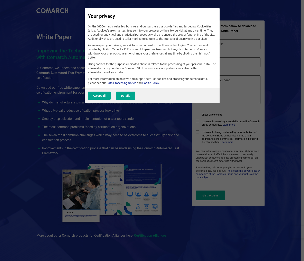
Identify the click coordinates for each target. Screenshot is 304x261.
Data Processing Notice (121, 83)
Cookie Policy (150, 83)
